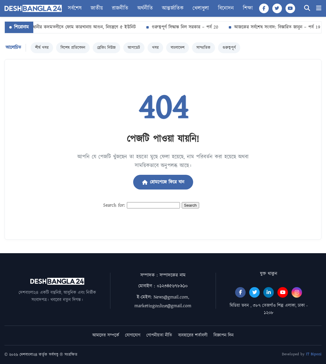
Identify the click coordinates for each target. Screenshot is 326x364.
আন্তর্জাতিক (173, 8)
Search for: (114, 205)
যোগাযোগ (132, 335)
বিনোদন (226, 8)
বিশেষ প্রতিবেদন (73, 48)
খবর (155, 48)
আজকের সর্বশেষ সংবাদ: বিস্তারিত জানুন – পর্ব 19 (276, 27)
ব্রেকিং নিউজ (106, 48)
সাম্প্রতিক (203, 48)
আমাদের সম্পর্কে (105, 335)
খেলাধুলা (201, 8)
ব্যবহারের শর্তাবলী (193, 335)
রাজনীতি (120, 8)
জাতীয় (97, 8)
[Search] (307, 8)
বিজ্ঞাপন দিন (224, 335)
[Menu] (319, 8)
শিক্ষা (248, 8)
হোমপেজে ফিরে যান (163, 182)
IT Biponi (314, 354)
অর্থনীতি (145, 8)
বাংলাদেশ (177, 48)
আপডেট (134, 48)
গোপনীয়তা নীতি (159, 335)
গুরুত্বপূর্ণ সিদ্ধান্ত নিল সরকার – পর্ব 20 (184, 27)
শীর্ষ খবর (42, 48)
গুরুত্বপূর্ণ (229, 48)
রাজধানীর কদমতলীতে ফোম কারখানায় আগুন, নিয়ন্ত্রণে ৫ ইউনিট (79, 27)
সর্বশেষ (75, 8)
